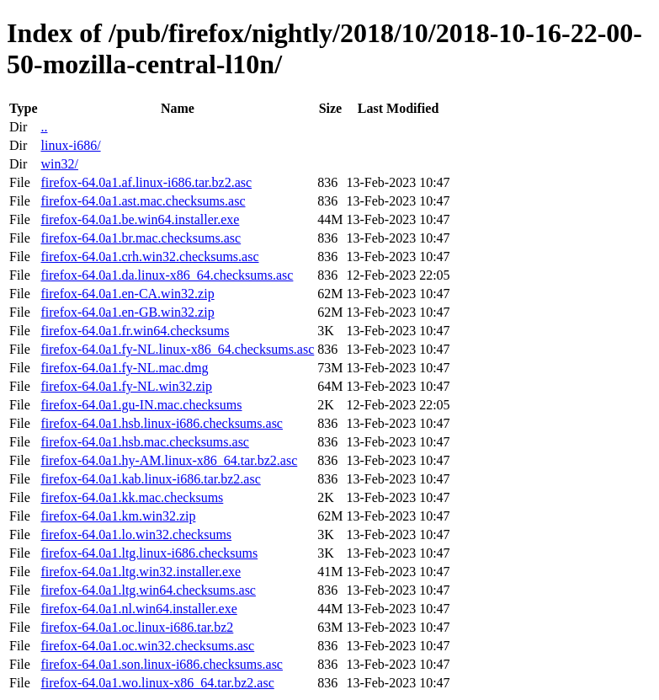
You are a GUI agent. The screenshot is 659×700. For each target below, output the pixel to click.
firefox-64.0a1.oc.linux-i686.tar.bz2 (136, 627)
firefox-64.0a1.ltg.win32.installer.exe (140, 571)
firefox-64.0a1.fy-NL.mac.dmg (124, 368)
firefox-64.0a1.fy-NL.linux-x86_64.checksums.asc (177, 349)
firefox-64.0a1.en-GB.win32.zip (127, 312)
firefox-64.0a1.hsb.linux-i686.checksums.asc (161, 423)
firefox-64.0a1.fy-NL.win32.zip (126, 386)
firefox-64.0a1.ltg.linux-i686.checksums (149, 553)
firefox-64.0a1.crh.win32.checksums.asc (149, 256)
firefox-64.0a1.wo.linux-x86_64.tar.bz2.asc (157, 683)
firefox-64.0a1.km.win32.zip (117, 516)
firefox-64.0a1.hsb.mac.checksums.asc (144, 442)
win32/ (58, 164)
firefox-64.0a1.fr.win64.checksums (134, 330)
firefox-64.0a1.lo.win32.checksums (135, 534)
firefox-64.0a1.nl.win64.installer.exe (138, 608)
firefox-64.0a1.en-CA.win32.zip (127, 293)
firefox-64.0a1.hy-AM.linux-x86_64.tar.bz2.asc (168, 460)
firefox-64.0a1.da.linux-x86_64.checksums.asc (166, 275)
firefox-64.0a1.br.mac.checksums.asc (140, 238)
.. (43, 127)
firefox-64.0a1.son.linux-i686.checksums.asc (161, 664)
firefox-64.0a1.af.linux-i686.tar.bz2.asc (146, 182)
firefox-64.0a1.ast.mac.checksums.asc (142, 201)
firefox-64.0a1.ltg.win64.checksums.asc (147, 590)
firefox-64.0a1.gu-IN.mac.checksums (141, 405)
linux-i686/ (70, 145)
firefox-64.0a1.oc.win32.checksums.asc (147, 646)
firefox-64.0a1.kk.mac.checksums (131, 497)
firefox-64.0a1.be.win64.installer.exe (139, 219)
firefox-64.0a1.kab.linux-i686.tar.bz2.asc (150, 479)
